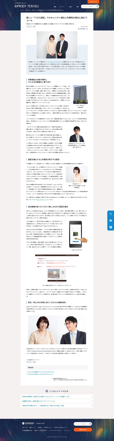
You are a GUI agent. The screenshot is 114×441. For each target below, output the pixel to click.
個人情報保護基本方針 (27, 430)
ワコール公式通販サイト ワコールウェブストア (40, 372)
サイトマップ (67, 430)
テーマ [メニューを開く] (62, 7)
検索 (97, 6)
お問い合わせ (93, 2)
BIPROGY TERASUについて (60, 427)
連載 (70, 7)
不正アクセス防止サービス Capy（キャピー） (40, 374)
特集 (77, 7)
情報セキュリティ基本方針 (40, 430)
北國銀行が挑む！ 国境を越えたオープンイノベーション (38, 401)
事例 (34, 26)
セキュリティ (29, 26)
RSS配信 (40, 427)
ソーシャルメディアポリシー (55, 430)
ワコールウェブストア (54, 62)
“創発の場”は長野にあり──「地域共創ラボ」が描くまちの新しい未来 (43, 405)
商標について (32, 427)
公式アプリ (24, 427)
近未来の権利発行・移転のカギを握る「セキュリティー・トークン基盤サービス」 (46, 396)
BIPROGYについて (48, 427)
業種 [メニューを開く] (55, 7)
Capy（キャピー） (41, 199)
